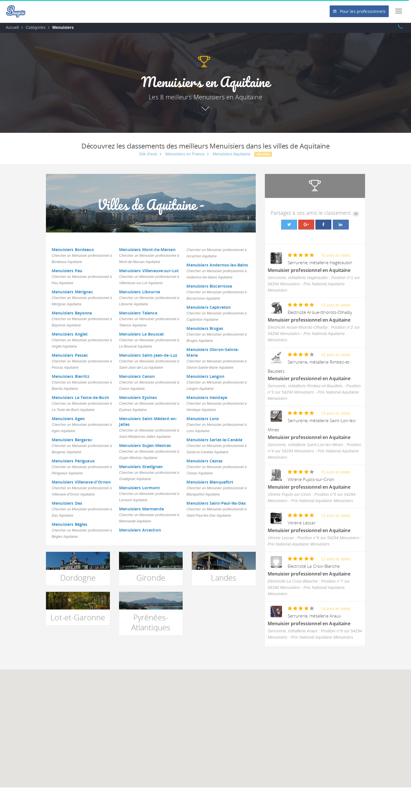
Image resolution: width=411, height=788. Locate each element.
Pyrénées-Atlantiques (151, 622)
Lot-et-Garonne (78, 617)
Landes (223, 577)
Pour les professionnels (359, 11)
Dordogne (78, 577)
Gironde (150, 577)
